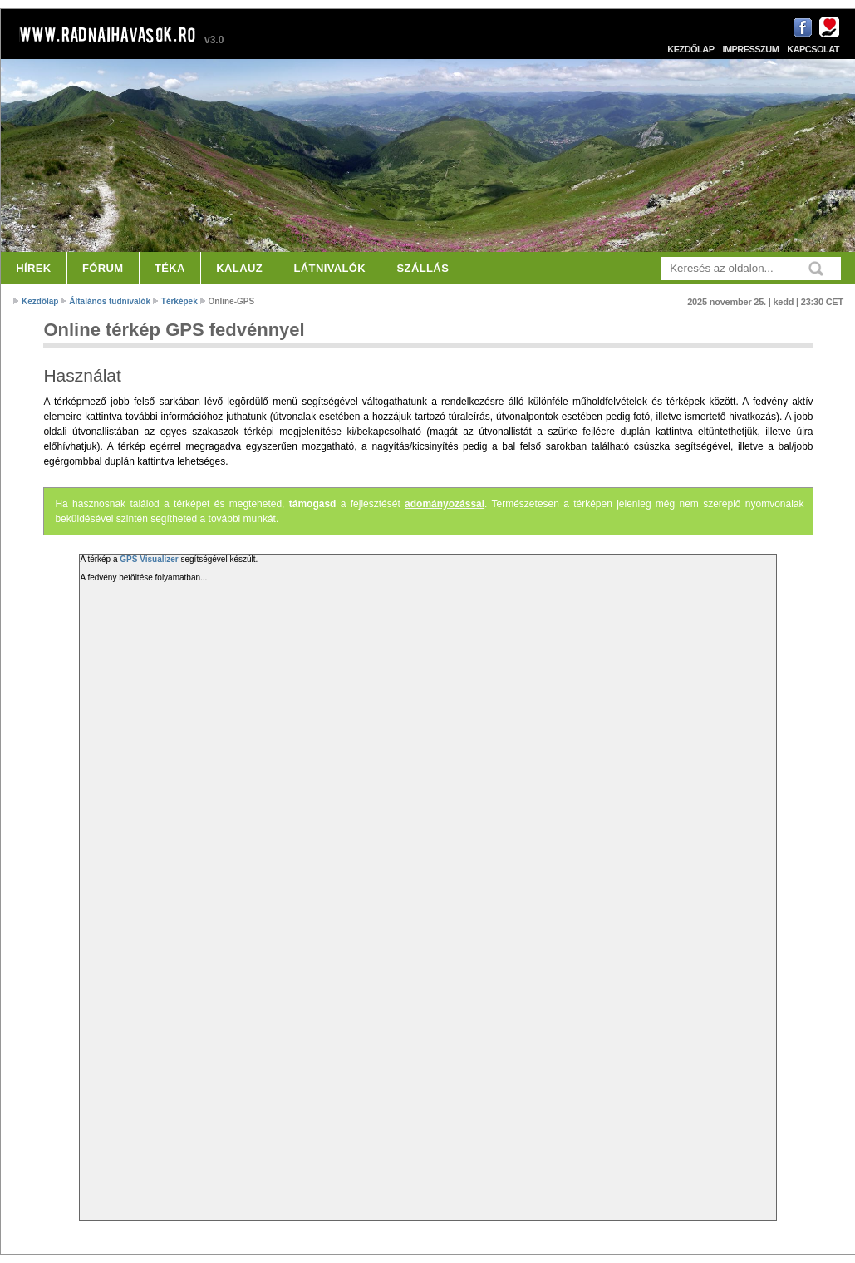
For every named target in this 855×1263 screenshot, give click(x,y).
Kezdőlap (690, 49)
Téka (170, 268)
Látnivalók (329, 268)
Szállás (423, 268)
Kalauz (239, 268)
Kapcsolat (813, 49)
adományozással (444, 504)
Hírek (33, 268)
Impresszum (750, 49)
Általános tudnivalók (109, 301)
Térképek (179, 301)
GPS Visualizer (149, 559)
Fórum (103, 268)
